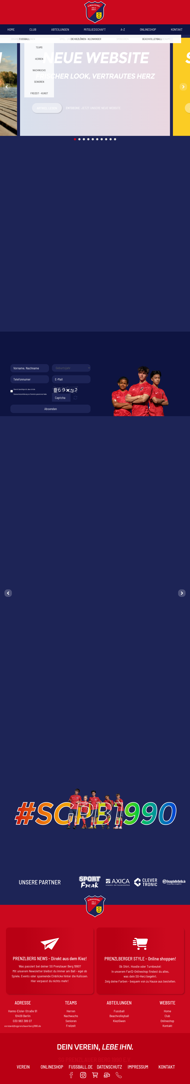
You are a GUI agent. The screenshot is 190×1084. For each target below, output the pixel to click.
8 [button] (106, 139)
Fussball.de (81, 1067)
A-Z (123, 29)
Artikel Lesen (47, 108)
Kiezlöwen (119, 1021)
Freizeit (71, 1026)
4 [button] (88, 139)
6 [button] (97, 139)
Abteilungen (60, 29)
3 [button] (84, 139)
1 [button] (75, 139)
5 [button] (93, 139)
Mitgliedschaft (95, 29)
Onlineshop (148, 29)
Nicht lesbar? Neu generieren (75, 397)
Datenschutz (109, 1067)
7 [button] (102, 139)
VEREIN (23, 1067)
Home (11, 29)
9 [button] (110, 139)
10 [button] (115, 139)
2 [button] (79, 139)
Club (33, 29)
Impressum (138, 1067)
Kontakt (177, 29)
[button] (6, 87)
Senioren (70, 1021)
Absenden (50, 409)
